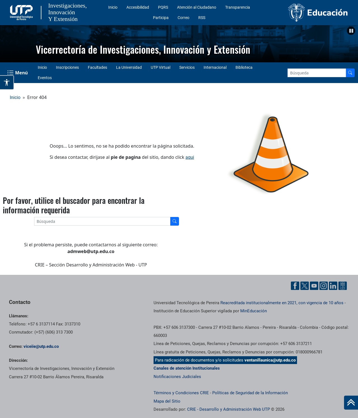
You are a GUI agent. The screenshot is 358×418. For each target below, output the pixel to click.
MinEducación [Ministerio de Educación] (253, 310)
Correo (183, 17)
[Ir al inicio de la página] (351, 402)
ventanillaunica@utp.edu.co (270, 360)
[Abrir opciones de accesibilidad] (7, 82)
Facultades (97, 67)
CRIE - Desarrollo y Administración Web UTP (228, 409)
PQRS (163, 7)
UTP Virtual (160, 67)
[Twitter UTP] (304, 286)
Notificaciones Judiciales (177, 376)
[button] (351, 31)
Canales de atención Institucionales (187, 368)
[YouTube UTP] (314, 286)
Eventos (45, 77)
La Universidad (129, 67)
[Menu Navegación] (18, 73)
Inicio (112, 7)
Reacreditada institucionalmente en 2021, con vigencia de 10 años (281, 302)
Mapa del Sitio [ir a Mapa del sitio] (167, 401)
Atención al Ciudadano (196, 7)
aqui (189, 157)
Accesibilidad (137, 7)
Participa (161, 17)
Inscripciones (67, 67)
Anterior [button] (7, 42)
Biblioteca (244, 67)
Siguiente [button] (351, 42)
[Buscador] (350, 73)
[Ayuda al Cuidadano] (342, 286)
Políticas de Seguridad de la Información (250, 392)
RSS (201, 17)
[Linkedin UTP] (333, 286)
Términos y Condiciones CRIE (181, 392)
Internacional (215, 67)
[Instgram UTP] (323, 286)
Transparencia (237, 7)
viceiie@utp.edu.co (41, 346)
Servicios (187, 67)
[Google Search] (317, 73)
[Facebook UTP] (295, 286)
